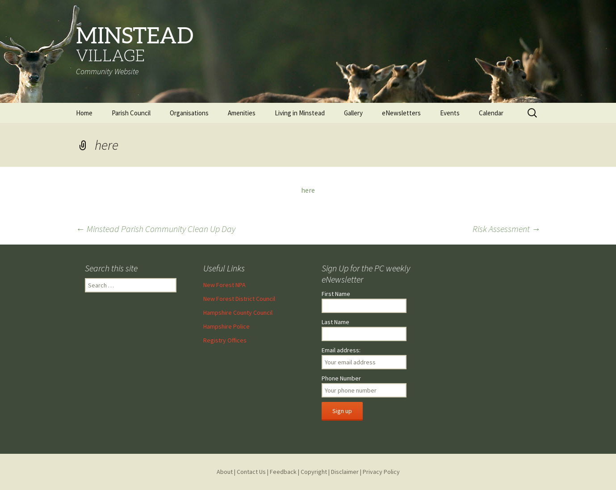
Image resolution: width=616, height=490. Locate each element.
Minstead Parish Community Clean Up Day (155, 228)
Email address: (341, 350)
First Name (336, 294)
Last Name (335, 322)
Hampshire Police (226, 326)
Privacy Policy (381, 472)
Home (84, 113)
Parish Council (131, 113)
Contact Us (251, 472)
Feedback (283, 472)
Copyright (314, 472)
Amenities (242, 113)
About (225, 472)
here (308, 190)
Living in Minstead (300, 113)
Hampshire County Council (237, 312)
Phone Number (341, 378)
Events (450, 113)
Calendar (491, 113)
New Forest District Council (239, 299)
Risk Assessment (507, 228)
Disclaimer (345, 472)
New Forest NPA (224, 285)
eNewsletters (401, 113)
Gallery (353, 113)
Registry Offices (225, 340)
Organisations (189, 113)
